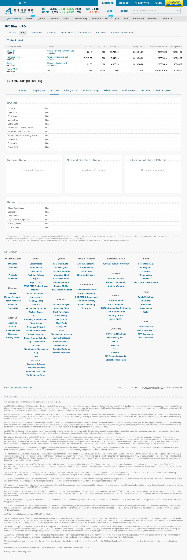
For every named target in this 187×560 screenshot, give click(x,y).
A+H (36, 353)
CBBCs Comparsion (116, 304)
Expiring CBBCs (116, 315)
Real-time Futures (36, 275)
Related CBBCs (61, 286)
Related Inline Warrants (61, 290)
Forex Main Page (146, 264)
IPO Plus (36, 345)
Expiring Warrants (116, 286)
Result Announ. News (36, 330)
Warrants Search (116, 278)
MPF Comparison (146, 334)
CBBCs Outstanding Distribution (116, 308)
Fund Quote (146, 301)
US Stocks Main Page (116, 334)
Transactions (61, 319)
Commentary (146, 275)
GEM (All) (36, 305)
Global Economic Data (116, 360)
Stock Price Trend (61, 312)
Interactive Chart (61, 275)
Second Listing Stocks (36, 308)
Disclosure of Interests (61, 334)
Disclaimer (13, 334)
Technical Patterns (61, 349)
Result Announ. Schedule (36, 338)
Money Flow (61, 327)
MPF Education (146, 338)
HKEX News (86, 271)
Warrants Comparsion (116, 282)
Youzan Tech (12, 69)
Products (13, 275)
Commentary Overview (86, 290)
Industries (35, 290)
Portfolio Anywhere (61, 353)
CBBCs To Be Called (116, 312)
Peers (61, 330)
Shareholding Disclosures (36, 349)
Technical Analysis (61, 271)
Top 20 (36, 279)
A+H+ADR (35, 360)
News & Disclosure (61, 338)
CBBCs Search (116, 301)
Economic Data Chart (36, 371)
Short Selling (36, 323)
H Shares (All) (36, 297)
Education (12, 279)
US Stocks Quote (115, 337)
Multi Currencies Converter (146, 282)
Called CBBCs (115, 319)
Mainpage (12, 264)
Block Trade (61, 323)
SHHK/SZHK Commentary (86, 297)
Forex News (146, 271)
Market (116, 341)
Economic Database (36, 368)
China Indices (36, 271)
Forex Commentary (86, 304)
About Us (12, 323)
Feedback (12, 304)
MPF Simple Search (146, 330)
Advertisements (13, 330)
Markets (146, 279)
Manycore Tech (13, 57)
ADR (36, 356)
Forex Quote (146, 267)
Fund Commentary (86, 301)
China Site (13, 267)
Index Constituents (36, 293)
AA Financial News (86, 264)
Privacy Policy (12, 338)
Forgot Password (13, 301)
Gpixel (9, 63)
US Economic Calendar (115, 356)
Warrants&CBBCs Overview (116, 264)
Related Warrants (61, 282)
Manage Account (12, 297)
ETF (35, 316)
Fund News (146, 304)
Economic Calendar (36, 364)
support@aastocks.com (22, 387)
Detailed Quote (61, 267)
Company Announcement (36, 319)
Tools (146, 312)
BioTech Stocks (36, 312)
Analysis (116, 345)
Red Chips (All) (36, 301)
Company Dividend (36, 327)
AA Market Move (61, 341)
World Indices (36, 267)
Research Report (36, 334)
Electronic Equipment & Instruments (57, 64)
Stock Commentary (86, 293)
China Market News (86, 275)
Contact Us (13, 308)
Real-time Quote (61, 264)
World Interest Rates (35, 375)
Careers (12, 326)
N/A (48, 70)
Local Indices (36, 264)
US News (116, 352)
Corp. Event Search (36, 342)
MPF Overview (146, 326)
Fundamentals (61, 345)
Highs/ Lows (36, 282)
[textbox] (155, 10)
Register (13, 293)
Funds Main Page (146, 297)
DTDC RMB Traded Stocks (36, 286)
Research (86, 308)
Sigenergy (11, 51)
